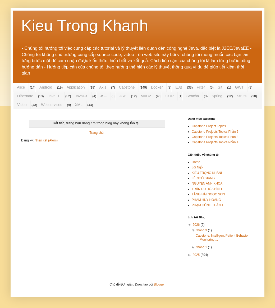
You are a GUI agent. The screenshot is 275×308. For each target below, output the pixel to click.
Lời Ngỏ (197, 167)
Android (45, 87)
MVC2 (146, 96)
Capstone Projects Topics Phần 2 (215, 132)
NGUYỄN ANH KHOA (207, 183)
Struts (241, 96)
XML (78, 105)
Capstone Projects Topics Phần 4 (215, 142)
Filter (201, 87)
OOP (170, 96)
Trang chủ (96, 133)
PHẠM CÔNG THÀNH (207, 205)
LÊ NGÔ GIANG (203, 178)
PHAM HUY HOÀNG (206, 200)
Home (196, 162)
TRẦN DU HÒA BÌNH (207, 189)
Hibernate (25, 96)
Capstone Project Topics (209, 126)
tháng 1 (202, 247)
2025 (197, 255)
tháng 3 (202, 230)
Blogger (159, 284)
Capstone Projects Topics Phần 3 (215, 137)
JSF (103, 96)
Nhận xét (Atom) (46, 140)
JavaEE (54, 96)
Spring (217, 96)
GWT (239, 87)
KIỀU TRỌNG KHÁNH (207, 173)
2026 (197, 225)
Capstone (127, 87)
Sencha (192, 96)
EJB (178, 87)
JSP (123, 96)
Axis (102, 87)
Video (22, 105)
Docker (157, 87)
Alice (21, 87)
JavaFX (81, 96)
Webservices (51, 105)
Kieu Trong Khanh (84, 25)
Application (76, 87)
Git (220, 87)
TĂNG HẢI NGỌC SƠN (208, 194)
